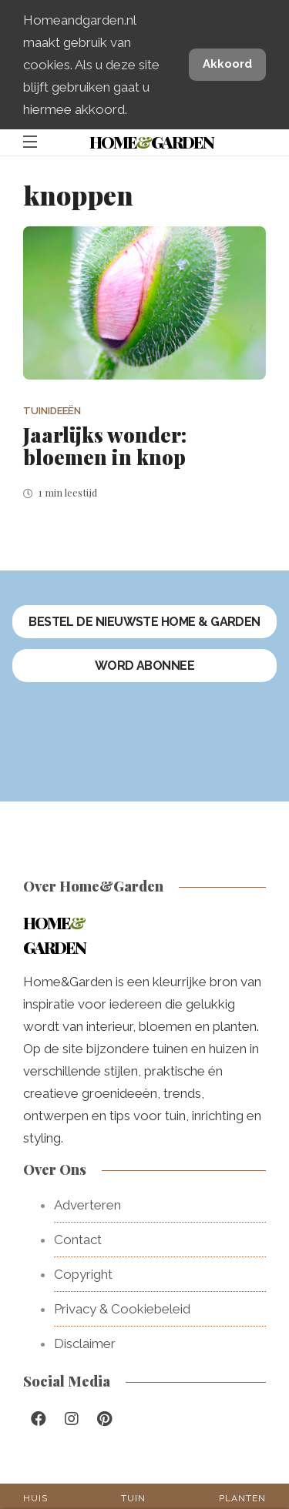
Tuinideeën (52, 411)
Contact (78, 1239)
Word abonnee (145, 665)
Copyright (83, 1274)
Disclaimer (85, 1343)
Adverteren (87, 1205)
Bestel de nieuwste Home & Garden (144, 621)
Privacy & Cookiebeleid (122, 1309)
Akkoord (227, 64)
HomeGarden (151, 141)
